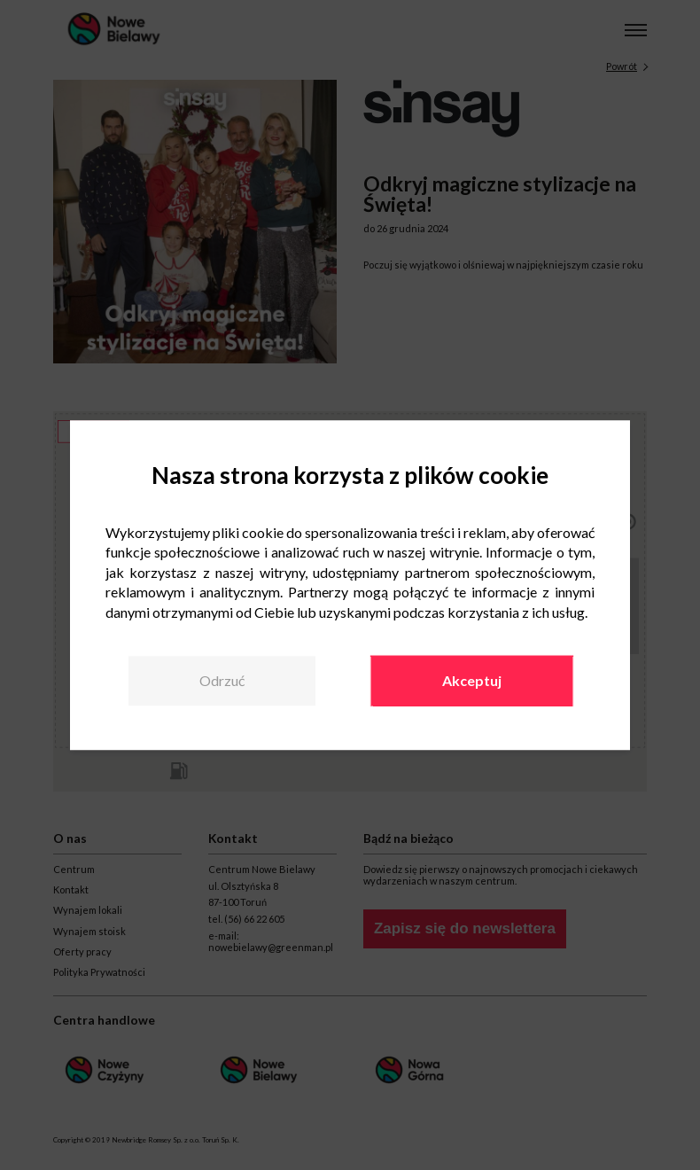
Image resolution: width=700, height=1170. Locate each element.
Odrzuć (222, 680)
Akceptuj (472, 680)
